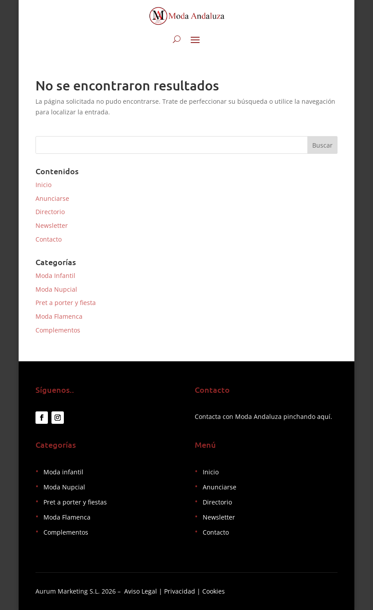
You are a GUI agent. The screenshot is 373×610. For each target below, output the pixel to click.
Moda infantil (63, 472)
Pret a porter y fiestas (75, 502)
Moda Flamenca (58, 316)
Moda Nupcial (56, 289)
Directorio (50, 211)
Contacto (48, 239)
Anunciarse (52, 198)
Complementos (57, 330)
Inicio (43, 184)
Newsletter (51, 225)
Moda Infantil (55, 275)
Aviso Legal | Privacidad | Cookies (174, 591)
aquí (323, 416)
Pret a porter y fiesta (65, 302)
